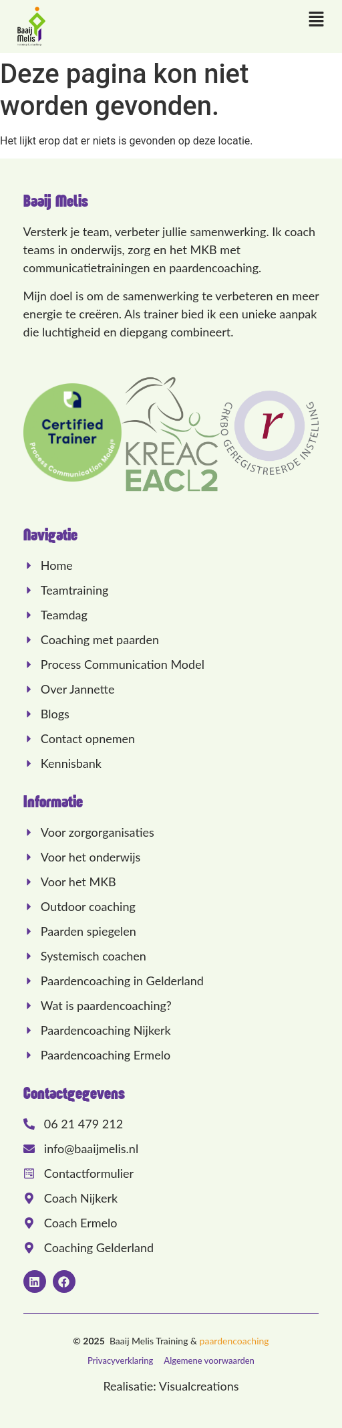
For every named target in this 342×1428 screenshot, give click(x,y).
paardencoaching (234, 1340)
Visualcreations (199, 1386)
